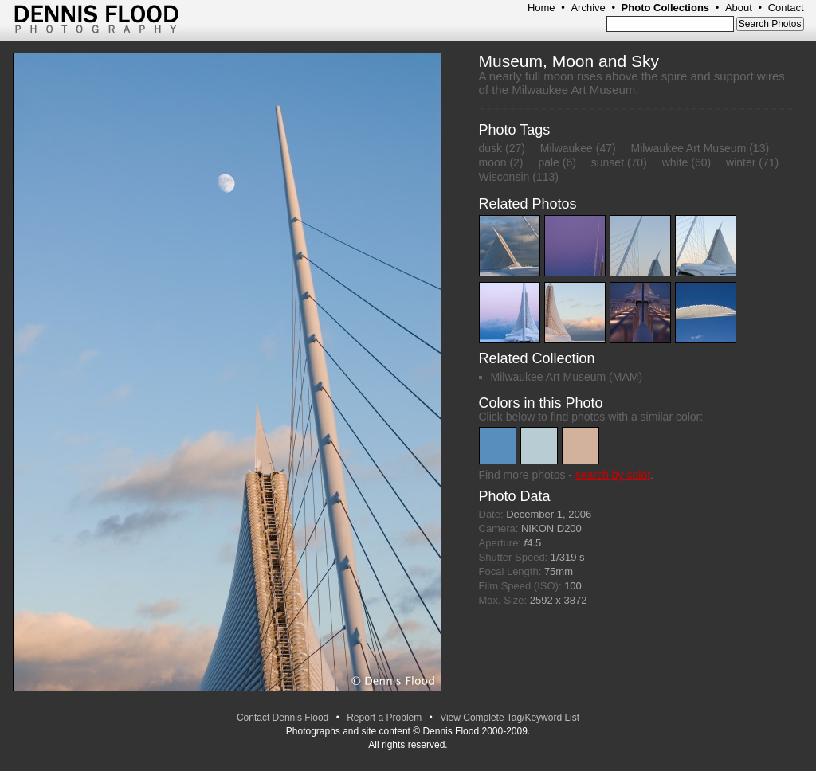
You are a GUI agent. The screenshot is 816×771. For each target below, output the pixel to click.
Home (541, 8)
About (738, 8)
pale (548, 162)
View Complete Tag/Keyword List (509, 717)
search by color (612, 474)
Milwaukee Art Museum (689, 148)
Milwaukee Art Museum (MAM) (567, 376)
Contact (786, 8)
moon (493, 162)
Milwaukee (566, 148)
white (675, 162)
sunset (607, 162)
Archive (588, 8)
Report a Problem (384, 717)
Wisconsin (504, 176)
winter (740, 162)
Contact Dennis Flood (282, 717)
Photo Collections (666, 8)
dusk (491, 148)
